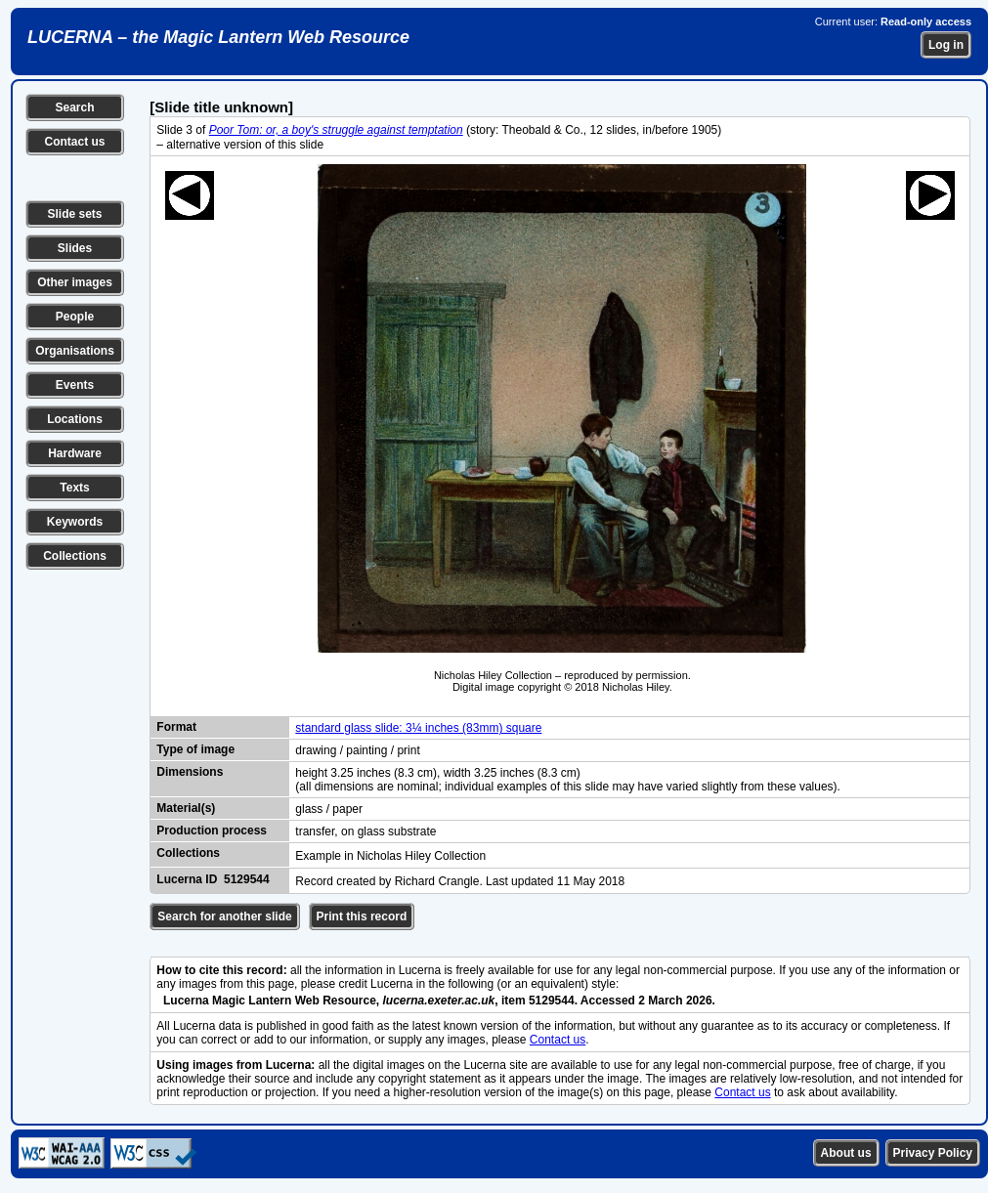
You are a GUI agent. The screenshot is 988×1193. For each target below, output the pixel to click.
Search (74, 107)
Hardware (75, 453)
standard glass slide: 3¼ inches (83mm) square (418, 728)
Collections (75, 556)
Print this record (362, 916)
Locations (75, 419)
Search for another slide (224, 916)
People (75, 316)
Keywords (75, 522)
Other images (74, 282)
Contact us (74, 142)
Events (75, 385)
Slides (75, 248)
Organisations (74, 351)
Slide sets (74, 214)
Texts (74, 487)
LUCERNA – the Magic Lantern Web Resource (218, 37)
